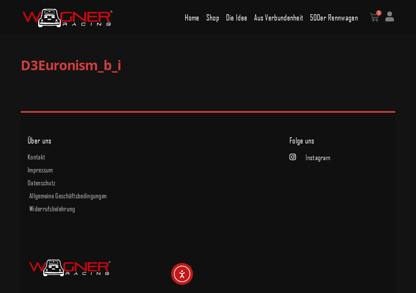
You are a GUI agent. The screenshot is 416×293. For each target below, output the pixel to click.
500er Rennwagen (334, 17)
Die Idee (236, 17)
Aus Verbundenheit (278, 17)
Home (192, 17)
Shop (212, 17)
